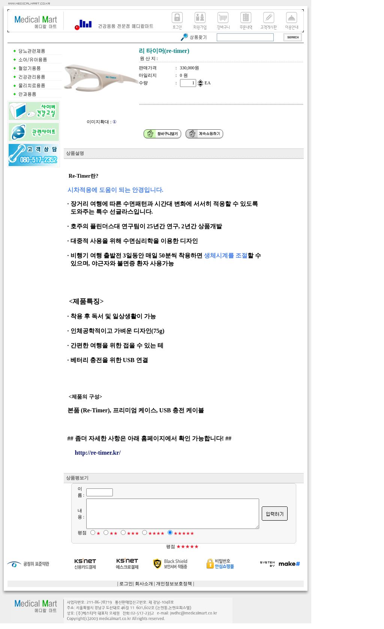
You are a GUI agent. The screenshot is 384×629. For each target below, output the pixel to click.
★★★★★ (179, 539)
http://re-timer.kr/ (98, 452)
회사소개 (144, 589)
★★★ (128, 539)
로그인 (126, 589)
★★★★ (152, 539)
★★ (109, 539)
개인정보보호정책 (174, 589)
